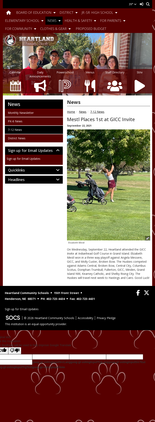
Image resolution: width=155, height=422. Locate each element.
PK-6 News (15, 121)
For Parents (110, 20)
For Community (18, 28)
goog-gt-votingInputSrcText (126, 362)
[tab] (34, 151)
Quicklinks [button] (21, 170)
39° (132, 4)
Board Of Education (33, 12)
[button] (54, 12)
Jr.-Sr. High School (97, 12)
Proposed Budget (91, 28)
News (52, 20)
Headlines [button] (21, 180)
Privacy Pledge (106, 318)
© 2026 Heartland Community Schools (49, 318)
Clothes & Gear (53, 28)
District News (16, 138)
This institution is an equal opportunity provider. (36, 324)
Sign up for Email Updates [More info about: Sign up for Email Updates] (23, 159)
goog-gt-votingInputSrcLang (51, 362)
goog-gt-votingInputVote (48, 367)
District (66, 12)
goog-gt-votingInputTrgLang (89, 362)
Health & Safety (78, 20)
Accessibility (85, 318)
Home (71, 112)
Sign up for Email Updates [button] (34, 151)
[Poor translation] (14, 350)
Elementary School (22, 20)
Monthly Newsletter (21, 113)
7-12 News (97, 112)
